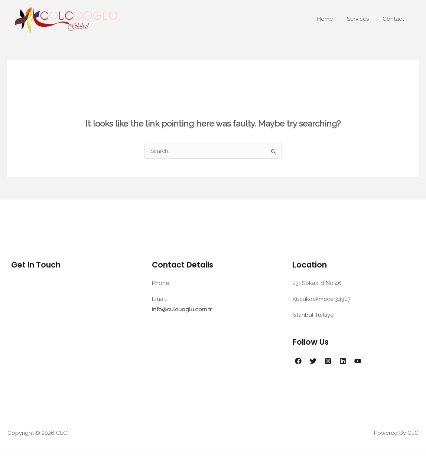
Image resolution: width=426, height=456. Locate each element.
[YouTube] (357, 361)
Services (362, 19)
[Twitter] (313, 361)
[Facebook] (298, 361)
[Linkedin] (342, 361)
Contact (395, 19)
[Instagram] (328, 361)
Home (332, 19)
